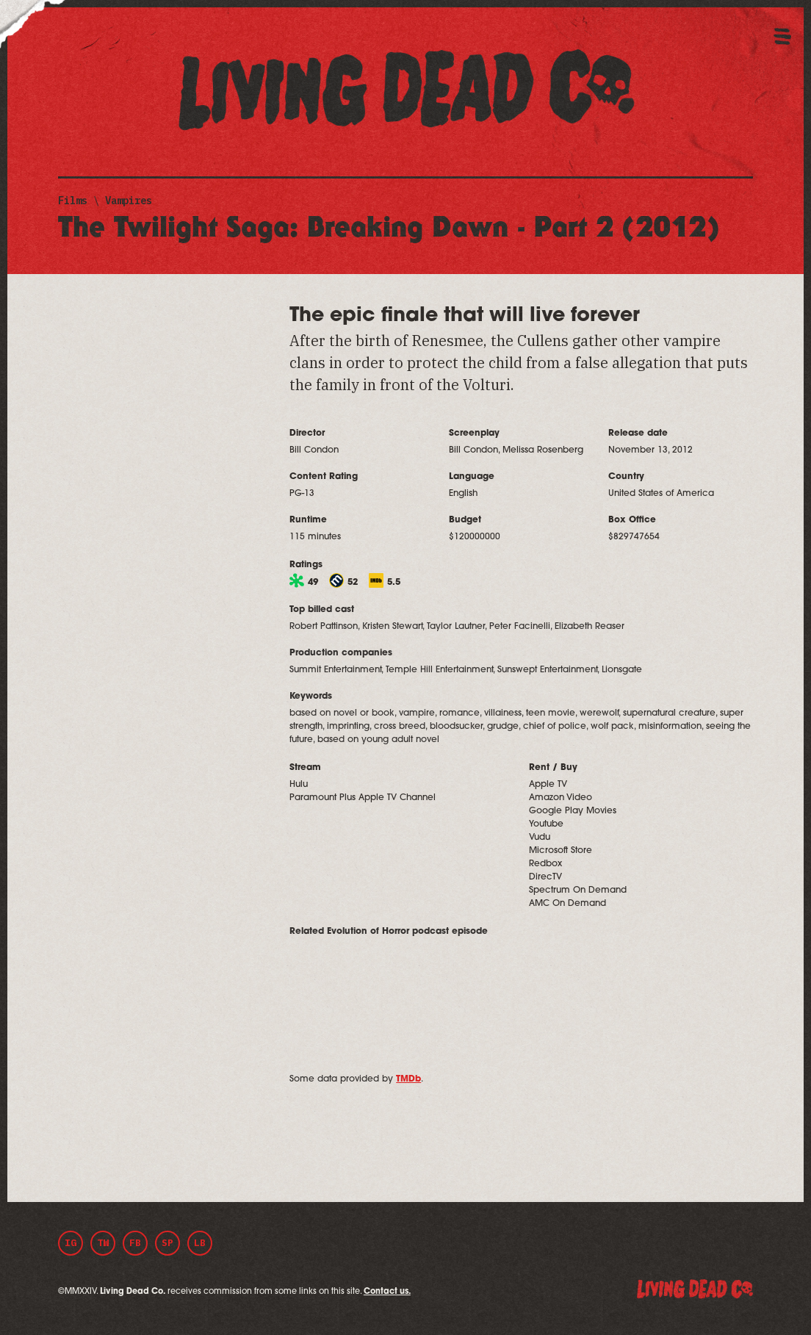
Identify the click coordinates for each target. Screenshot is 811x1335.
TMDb (408, 1079)
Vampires (128, 200)
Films (72, 200)
